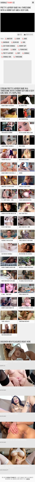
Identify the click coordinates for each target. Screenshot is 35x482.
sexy (17, 53)
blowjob (15, 42)
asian (17, 39)
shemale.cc (7, 2)
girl (23, 42)
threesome (18, 57)
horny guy (21, 46)
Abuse (28, 479)
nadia (13, 49)
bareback (5, 42)
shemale (25, 53)
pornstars (22, 49)
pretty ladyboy (7, 53)
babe (24, 39)
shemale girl (6, 57)
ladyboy (4, 49)
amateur (8, 39)
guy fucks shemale (8, 46)
